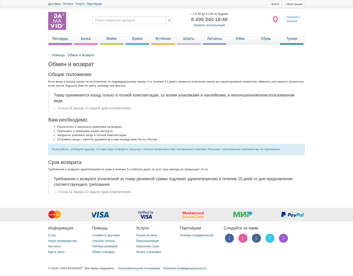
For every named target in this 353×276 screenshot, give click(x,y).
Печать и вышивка (148, 252)
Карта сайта (56, 252)
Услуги (79, 3)
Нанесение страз (147, 246)
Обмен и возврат (103, 252)
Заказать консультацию (209, 25)
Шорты (189, 38)
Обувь (266, 38)
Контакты (54, 246)
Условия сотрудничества (196, 235)
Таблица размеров (104, 246)
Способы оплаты (103, 240)
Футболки (163, 38)
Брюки (137, 38)
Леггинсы (214, 38)
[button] (274, 4)
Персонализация (147, 240)
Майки (111, 38)
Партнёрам (94, 3)
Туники (291, 38)
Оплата (68, 3)
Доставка (54, 3)
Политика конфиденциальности (184, 268)
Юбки (240, 38)
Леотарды (60, 38)
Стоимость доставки (106, 235)
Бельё (86, 38)
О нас (52, 235)
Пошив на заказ (146, 235)
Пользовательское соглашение (139, 268)
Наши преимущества (62, 240)
